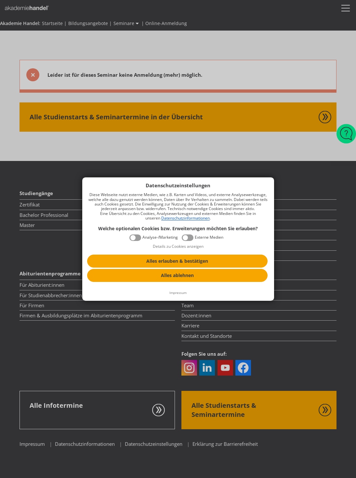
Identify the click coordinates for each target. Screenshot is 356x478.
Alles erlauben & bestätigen (177, 261)
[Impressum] (178, 293)
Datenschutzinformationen (185, 218)
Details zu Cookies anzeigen (178, 246)
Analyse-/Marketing (160, 237)
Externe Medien (209, 237)
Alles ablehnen (177, 275)
